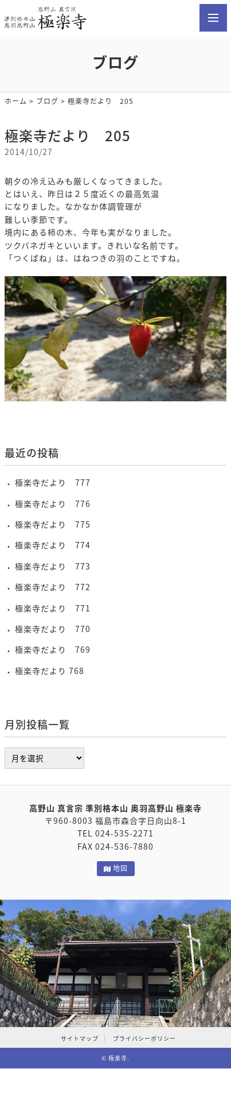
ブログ (47, 101)
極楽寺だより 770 (53, 628)
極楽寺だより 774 (53, 545)
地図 (116, 868)
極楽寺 (117, 1058)
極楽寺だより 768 (49, 670)
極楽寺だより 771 (53, 608)
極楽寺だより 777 (53, 482)
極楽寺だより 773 (53, 566)
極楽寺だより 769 (53, 649)
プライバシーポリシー (144, 1038)
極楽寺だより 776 (53, 503)
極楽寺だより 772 (53, 586)
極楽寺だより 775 (53, 524)
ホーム (16, 101)
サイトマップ (80, 1038)
